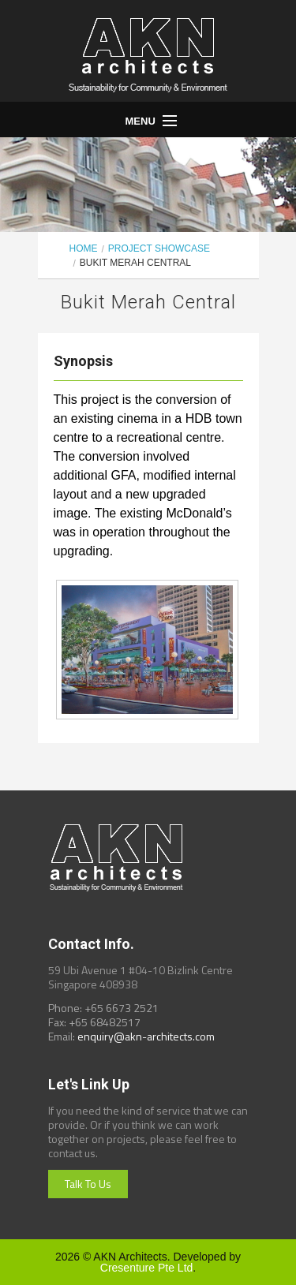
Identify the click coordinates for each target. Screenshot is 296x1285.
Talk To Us (88, 1183)
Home (83, 248)
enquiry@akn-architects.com (146, 1036)
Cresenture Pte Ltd (146, 1267)
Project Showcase (159, 248)
